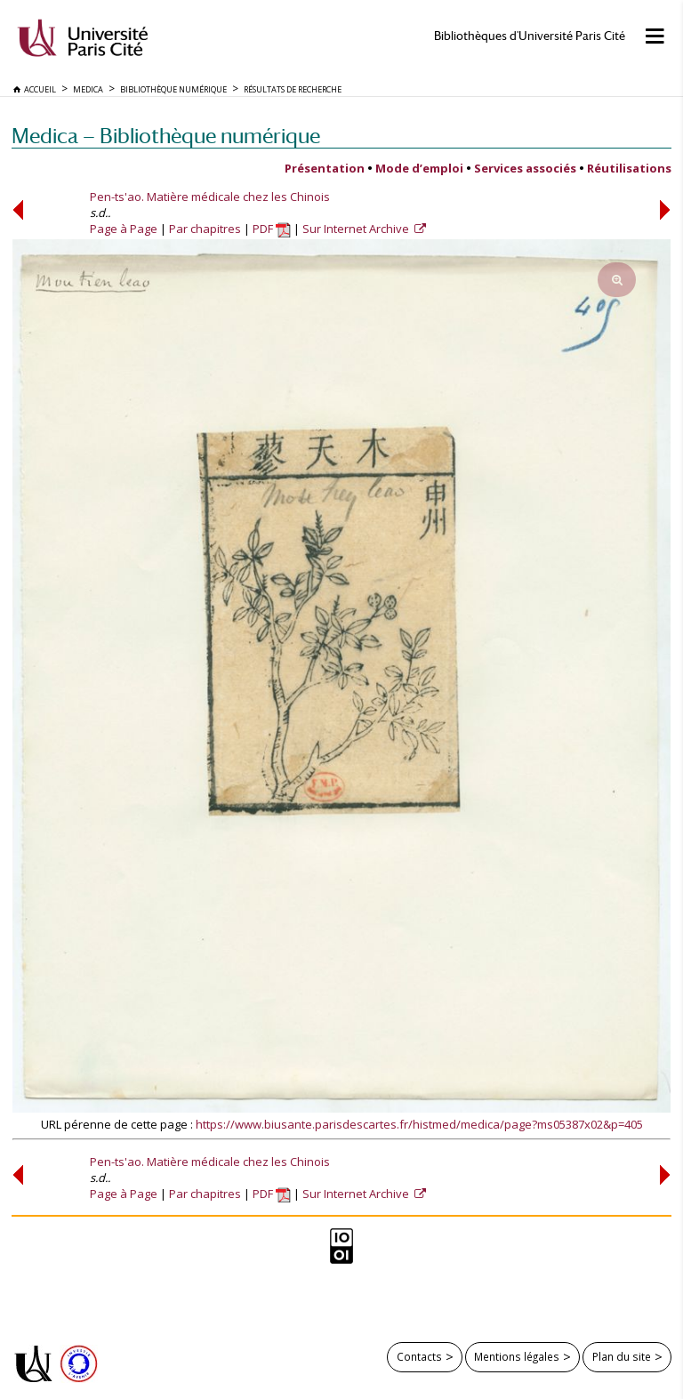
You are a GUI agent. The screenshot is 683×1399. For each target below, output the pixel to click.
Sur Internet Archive (357, 229)
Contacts (419, 1356)
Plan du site (621, 1356)
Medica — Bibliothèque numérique (166, 136)
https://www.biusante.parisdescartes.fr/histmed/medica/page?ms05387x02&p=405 (419, 1124)
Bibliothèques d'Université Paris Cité (529, 36)
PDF (272, 229)
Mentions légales (516, 1356)
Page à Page (123, 229)
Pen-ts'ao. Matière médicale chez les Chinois (210, 197)
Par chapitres (205, 229)
